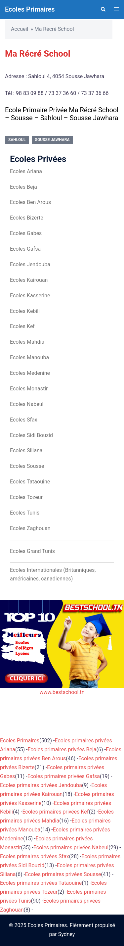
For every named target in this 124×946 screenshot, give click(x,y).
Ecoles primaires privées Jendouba (41, 785)
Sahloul (17, 139)
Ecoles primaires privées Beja (61, 749)
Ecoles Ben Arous (30, 202)
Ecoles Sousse (27, 466)
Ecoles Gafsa (25, 249)
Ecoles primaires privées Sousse (63, 874)
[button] (102, 9)
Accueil (19, 29)
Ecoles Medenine (30, 373)
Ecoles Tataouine (30, 481)
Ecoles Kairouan (29, 280)
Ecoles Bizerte (26, 218)
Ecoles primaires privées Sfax (34, 856)
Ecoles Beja (23, 187)
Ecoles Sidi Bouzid (31, 435)
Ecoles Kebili (25, 311)
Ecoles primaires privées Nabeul (70, 847)
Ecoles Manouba (29, 357)
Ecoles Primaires (30, 9)
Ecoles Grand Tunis (32, 551)
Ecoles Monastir (29, 388)
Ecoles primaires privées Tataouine (41, 883)
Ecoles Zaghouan (30, 528)
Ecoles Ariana (26, 171)
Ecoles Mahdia (27, 342)
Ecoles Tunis (24, 513)
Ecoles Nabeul (26, 404)
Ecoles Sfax (23, 420)
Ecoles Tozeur (26, 497)
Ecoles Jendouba (30, 264)
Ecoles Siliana (26, 450)
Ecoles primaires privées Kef (55, 812)
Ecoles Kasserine (30, 295)
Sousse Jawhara (52, 139)
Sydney (66, 934)
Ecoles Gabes (26, 233)
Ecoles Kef (22, 326)
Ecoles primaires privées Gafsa (63, 776)
